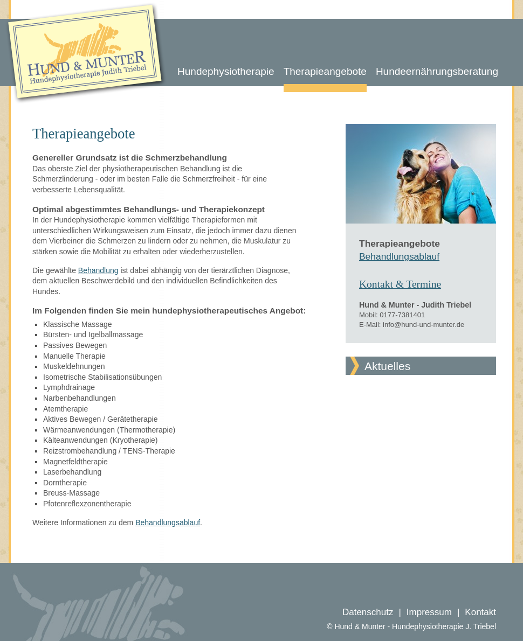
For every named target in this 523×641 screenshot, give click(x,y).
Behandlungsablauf (167, 522)
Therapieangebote (325, 71)
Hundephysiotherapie (225, 71)
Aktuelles (387, 366)
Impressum (429, 612)
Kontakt (480, 612)
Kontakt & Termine (400, 284)
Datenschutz (368, 612)
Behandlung (98, 270)
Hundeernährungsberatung (437, 71)
